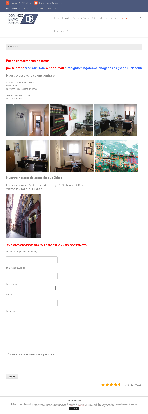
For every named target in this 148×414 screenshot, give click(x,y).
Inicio (56, 18)
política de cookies (76, 406)
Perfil (93, 18)
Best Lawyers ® (61, 31)
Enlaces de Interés (107, 18)
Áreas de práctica (81, 18)
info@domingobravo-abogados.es (92, 68)
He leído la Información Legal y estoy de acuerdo (32, 354)
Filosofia (66, 18)
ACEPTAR (74, 409)
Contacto (123, 18)
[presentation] (28, 365)
